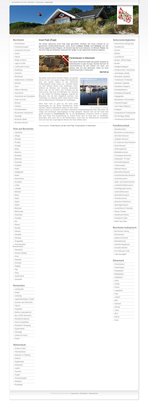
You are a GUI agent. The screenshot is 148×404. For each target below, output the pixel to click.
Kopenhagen (119, 267)
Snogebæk (19, 241)
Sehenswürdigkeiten (124, 40)
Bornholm (18, 40)
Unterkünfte (19, 289)
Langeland (119, 291)
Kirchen (117, 50)
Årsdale (18, 142)
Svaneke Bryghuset (122, 244)
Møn (116, 300)
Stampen (18, 260)
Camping (18, 296)
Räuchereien (119, 235)
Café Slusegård (120, 254)
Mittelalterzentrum (121, 152)
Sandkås (18, 235)
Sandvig (18, 238)
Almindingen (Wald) (122, 73)
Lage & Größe (20, 63)
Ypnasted (18, 279)
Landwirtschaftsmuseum (124, 185)
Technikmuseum (121, 198)
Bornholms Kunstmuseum (124, 133)
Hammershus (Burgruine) (124, 44)
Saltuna (18, 231)
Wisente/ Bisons (121, 169)
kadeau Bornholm (121, 238)
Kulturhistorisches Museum (125, 175)
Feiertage (18, 332)
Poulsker (18, 218)
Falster (117, 284)
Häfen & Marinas (21, 90)
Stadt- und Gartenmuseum (125, 182)
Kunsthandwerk (21, 109)
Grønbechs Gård (121, 218)
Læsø (117, 310)
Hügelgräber (119, 96)
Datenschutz (93, 393)
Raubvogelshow (121, 149)
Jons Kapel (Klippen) (122, 106)
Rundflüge (19, 385)
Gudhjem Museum (122, 139)
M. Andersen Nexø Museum (125, 142)
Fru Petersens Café (122, 251)
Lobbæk (18, 188)
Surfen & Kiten (20, 348)
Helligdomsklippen (121, 67)
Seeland (118, 304)
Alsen (117, 281)
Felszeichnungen (121, 103)
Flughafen (18, 309)
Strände (18, 83)
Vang (17, 273)
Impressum (75, 393)
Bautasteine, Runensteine (124, 100)
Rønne (17, 225)
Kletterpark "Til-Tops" (122, 159)
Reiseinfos (19, 285)
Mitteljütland (119, 274)
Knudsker (18, 182)
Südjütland (119, 277)
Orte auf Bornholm (23, 129)
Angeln (17, 375)
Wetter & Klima (20, 60)
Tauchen (18, 372)
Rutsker (18, 228)
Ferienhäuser (20, 44)
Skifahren (18, 381)
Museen (18, 103)
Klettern (18, 358)
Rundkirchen (119, 47)
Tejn (16, 269)
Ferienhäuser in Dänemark (85, 126)
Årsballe (18, 139)
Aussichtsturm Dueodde (124, 208)
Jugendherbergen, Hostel (24, 299)
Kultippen (118, 109)
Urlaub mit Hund (21, 335)
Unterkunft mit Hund (22, 50)
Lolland (117, 297)
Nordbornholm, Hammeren (125, 70)
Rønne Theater (120, 212)
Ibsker (17, 175)
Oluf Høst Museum (122, 136)
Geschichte (19, 93)
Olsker (17, 205)
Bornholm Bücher (21, 123)
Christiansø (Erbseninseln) (125, 119)
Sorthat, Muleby (21, 253)
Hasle (17, 169)
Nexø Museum (120, 146)
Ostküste (18, 73)
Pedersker (19, 215)
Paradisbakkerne (121, 90)
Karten (17, 339)
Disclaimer (84, 393)
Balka (17, 149)
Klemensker (19, 179)
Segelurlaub (19, 362)
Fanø (117, 320)
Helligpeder (19, 172)
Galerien (18, 106)
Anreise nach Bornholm (24, 302)
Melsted (18, 192)
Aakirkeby (18, 133)
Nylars (17, 202)
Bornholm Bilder (21, 119)
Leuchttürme (119, 57)
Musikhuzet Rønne (122, 215)
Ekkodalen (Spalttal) (122, 77)
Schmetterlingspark (122, 162)
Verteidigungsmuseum (123, 188)
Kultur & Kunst (20, 100)
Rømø (117, 317)
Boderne (18, 152)
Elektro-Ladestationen (23, 312)
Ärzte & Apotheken (22, 322)
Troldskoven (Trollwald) (123, 80)
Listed (17, 185)
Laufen (17, 368)
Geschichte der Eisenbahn (25, 96)
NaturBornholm (120, 129)
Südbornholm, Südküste (24, 80)
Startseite (31, 2)
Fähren (17, 57)
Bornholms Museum (122, 172)
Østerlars (18, 208)
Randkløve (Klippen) (122, 86)
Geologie (18, 116)
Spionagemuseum (121, 205)
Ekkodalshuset (120, 241)
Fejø (116, 294)
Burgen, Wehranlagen (123, 60)
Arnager (18, 146)
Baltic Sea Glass (121, 221)
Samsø (117, 307)
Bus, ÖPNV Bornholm (23, 316)
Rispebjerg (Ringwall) (123, 93)
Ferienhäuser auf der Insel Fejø (62, 126)
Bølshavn (18, 159)
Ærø (116, 314)
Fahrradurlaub (20, 352)
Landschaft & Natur (22, 67)
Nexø (17, 195)
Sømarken (19, 250)
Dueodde (18, 162)
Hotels (17, 54)
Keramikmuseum (121, 179)
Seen (17, 86)
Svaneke (18, 263)
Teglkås (18, 266)
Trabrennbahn (120, 165)
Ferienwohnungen (22, 47)
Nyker (17, 198)
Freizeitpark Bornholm (123, 156)
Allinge (17, 136)
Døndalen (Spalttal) (122, 83)
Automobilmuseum (122, 192)
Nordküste (19, 70)
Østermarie (19, 212)
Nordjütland (119, 271)
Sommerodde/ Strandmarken (19, 245)
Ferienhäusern (59, 114)
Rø (16, 221)
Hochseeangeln (21, 378)
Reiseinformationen (22, 319)
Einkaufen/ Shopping (23, 325)
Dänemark (39, 2)
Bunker (117, 63)
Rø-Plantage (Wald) (122, 116)
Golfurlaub (19, 365)
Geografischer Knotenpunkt (125, 113)
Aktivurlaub (19, 345)
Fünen (117, 287)
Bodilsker (18, 156)
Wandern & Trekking (22, 355)
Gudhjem (18, 165)
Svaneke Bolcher (121, 248)
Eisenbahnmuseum (122, 195)
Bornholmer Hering (122, 231)
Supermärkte (20, 329)
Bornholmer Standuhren (24, 113)
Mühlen (117, 54)
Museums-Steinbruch (123, 202)
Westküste (19, 77)
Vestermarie (19, 276)
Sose (17, 256)
